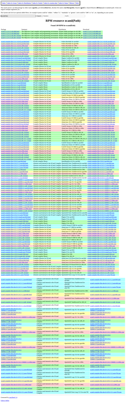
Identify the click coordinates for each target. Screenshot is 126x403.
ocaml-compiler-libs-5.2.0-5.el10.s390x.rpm (100, 101)
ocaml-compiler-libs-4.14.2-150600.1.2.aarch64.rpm (103, 204)
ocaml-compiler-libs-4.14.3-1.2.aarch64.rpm (100, 163)
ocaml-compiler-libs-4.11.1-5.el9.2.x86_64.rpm (101, 237)
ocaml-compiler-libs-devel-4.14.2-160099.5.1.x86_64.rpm (100, 321)
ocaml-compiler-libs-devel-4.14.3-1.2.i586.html (15, 291)
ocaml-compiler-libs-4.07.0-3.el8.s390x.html (14, 262)
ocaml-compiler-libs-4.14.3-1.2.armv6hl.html (14, 165)
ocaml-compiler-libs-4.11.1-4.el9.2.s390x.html (15, 246)
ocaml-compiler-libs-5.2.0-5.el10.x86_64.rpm (101, 105)
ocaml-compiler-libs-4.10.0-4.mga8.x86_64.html (15, 256)
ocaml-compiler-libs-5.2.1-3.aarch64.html (13, 83)
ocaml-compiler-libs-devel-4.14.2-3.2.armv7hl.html (16, 373)
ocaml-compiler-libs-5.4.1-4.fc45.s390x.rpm (100, 46)
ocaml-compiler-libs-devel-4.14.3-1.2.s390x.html (16, 298)
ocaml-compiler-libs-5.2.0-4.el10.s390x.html (14, 126)
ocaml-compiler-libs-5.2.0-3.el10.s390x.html (14, 151)
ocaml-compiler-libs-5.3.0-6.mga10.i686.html (14, 62)
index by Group (12, 3)
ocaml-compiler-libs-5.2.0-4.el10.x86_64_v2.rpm (102, 138)
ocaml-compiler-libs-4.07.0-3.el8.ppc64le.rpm (101, 260)
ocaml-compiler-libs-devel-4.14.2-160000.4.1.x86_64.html (11, 336)
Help (77, 3)
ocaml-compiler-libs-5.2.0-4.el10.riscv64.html (15, 124)
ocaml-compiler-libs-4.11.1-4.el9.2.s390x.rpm (101, 246)
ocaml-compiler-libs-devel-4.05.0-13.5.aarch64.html (16, 377)
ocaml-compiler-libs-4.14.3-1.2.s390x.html (14, 173)
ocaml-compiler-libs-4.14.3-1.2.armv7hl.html (14, 167)
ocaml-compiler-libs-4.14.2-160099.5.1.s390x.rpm (102, 184)
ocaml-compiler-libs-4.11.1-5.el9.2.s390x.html (15, 233)
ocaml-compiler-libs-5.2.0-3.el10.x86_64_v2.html (16, 159)
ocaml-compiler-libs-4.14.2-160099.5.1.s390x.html (16, 184)
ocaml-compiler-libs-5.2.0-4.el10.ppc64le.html (15, 118)
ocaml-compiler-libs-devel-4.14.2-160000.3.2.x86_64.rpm (100, 351)
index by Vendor (37, 3)
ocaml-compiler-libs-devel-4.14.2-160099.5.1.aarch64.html (11, 309)
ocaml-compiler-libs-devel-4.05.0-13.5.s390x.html (16, 384)
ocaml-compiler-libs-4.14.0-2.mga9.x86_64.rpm (101, 223)
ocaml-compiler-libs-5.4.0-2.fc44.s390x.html (14, 54)
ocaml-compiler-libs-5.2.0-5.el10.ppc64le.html (15, 95)
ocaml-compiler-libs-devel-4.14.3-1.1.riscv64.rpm (105, 306)
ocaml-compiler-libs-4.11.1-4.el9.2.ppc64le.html (15, 244)
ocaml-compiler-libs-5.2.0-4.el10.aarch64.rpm (101, 112)
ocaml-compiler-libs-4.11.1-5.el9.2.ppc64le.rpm (101, 229)
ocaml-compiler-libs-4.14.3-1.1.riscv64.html (14, 178)
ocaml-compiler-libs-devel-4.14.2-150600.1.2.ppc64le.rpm (100, 358)
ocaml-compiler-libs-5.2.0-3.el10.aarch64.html (15, 143)
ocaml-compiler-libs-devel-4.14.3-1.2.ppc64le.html (16, 294)
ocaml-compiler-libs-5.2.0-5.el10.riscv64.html (15, 99)
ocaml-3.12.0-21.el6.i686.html (10, 31)
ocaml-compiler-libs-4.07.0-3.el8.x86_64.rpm (101, 264)
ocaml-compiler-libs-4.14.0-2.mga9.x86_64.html (15, 223)
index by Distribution (24, 3)
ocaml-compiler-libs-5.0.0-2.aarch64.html (13, 161)
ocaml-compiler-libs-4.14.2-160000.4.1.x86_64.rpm (103, 194)
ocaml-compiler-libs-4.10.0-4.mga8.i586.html (14, 254)
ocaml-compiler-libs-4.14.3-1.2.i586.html (13, 169)
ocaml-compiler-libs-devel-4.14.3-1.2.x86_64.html (16, 302)
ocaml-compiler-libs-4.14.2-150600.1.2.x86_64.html (17, 211)
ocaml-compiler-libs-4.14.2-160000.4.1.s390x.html (16, 192)
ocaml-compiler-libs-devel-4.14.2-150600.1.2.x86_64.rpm (100, 366)
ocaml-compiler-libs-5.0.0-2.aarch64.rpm (99, 161)
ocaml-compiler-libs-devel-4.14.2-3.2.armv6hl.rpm (105, 369)
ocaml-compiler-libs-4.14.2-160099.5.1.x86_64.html (17, 186)
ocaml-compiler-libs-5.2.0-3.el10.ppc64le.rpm (101, 147)
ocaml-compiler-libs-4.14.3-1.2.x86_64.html (14, 176)
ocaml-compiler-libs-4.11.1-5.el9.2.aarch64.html (15, 225)
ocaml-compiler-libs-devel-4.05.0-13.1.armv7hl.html (17, 392)
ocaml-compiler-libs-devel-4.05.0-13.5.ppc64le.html (16, 381)
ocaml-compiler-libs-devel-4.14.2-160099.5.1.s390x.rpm (107, 317)
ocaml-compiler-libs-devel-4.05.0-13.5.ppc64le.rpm (105, 381)
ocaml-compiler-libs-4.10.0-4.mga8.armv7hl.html (16, 252)
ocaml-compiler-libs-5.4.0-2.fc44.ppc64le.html (15, 52)
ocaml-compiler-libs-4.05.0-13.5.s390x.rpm (100, 270)
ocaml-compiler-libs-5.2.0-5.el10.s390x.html (14, 101)
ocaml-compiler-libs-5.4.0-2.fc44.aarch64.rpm (101, 50)
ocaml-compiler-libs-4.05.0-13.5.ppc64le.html (15, 268)
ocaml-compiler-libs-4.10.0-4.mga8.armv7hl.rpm (102, 252)
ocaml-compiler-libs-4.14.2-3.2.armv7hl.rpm (100, 215)
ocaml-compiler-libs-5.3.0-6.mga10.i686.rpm (101, 62)
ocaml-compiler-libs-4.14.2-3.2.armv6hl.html (14, 213)
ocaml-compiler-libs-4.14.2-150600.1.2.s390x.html (16, 209)
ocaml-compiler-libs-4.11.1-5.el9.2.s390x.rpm (101, 233)
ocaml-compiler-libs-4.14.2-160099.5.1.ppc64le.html (17, 182)
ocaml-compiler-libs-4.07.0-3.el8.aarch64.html (15, 258)
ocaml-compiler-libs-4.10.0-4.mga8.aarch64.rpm (102, 250)
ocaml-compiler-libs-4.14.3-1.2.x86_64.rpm (100, 176)
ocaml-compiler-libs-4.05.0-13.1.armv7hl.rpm (101, 275)
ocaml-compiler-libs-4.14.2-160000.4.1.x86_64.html (17, 194)
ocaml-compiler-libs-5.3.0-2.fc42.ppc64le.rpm (101, 76)
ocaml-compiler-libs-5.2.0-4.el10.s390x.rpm (100, 126)
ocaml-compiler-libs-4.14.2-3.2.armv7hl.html (14, 215)
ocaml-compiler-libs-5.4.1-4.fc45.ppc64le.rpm (101, 43)
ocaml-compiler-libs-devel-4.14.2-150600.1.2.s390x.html (18, 362)
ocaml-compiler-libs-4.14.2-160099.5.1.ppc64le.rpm (103, 182)
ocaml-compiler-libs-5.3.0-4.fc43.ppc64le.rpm (101, 68)
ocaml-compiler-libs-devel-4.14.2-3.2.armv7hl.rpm (105, 373)
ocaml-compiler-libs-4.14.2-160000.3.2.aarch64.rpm (103, 196)
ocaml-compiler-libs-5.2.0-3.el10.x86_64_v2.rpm (102, 159)
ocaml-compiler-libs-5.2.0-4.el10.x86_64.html (15, 132)
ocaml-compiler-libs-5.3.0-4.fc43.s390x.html (14, 70)
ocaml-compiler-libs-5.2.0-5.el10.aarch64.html (15, 91)
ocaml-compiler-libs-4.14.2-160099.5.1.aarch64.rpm (103, 180)
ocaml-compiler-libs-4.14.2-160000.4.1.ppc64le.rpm (103, 190)
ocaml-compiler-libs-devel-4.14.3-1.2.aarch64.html (16, 279)
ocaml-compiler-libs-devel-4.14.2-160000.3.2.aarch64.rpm (100, 339)
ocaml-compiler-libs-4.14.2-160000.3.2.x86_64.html (17, 202)
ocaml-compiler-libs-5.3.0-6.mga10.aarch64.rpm (102, 58)
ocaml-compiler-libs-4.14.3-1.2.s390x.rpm (100, 173)
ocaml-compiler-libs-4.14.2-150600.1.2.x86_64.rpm (103, 211)
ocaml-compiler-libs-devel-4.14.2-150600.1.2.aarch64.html (11, 354)
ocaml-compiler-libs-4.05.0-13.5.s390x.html (14, 270)
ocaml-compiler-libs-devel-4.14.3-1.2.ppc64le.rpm (105, 294)
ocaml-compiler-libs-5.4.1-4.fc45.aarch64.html (15, 41)
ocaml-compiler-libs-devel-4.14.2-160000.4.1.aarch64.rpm (100, 324)
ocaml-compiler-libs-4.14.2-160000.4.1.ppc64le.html (17, 190)
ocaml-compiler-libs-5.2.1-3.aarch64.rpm (99, 83)
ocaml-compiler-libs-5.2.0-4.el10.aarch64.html (15, 112)
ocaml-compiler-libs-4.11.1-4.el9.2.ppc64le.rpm (101, 244)
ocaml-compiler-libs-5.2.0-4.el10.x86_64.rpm (101, 132)
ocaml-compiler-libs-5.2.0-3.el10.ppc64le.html (15, 147)
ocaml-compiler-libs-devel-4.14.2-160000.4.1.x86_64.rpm (100, 336)
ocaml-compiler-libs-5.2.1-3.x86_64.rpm (99, 87)
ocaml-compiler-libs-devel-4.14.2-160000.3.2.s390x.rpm (107, 347)
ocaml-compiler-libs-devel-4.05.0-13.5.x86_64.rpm (105, 388)
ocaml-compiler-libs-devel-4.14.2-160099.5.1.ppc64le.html (11, 313)
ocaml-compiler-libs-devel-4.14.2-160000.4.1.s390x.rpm (107, 332)
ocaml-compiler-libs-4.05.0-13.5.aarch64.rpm (101, 266)
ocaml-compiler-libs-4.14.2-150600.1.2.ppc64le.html (17, 207)
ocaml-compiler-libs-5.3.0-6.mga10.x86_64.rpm (101, 64)
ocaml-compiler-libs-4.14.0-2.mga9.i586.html (14, 221)
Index (4, 3)
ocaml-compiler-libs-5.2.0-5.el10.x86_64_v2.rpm (102, 110)
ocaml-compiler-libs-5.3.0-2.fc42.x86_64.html (15, 81)
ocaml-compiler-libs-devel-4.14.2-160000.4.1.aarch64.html (11, 324)
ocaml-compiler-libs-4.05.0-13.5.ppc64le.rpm (101, 268)
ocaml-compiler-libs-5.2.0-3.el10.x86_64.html (15, 155)
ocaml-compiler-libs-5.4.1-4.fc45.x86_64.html (15, 48)
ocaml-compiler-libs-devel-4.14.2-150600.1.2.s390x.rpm (107, 362)
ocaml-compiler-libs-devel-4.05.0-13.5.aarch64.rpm (105, 377)
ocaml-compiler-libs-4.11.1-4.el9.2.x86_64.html (15, 248)
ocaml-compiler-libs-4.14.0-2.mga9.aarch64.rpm (102, 217)
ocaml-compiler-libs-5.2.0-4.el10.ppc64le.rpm (101, 118)
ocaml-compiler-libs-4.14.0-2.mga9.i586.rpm (101, 221)
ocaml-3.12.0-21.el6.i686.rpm (92, 31)
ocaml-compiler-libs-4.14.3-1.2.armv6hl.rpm (100, 165)
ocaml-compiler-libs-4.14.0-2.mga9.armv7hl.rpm (102, 219)
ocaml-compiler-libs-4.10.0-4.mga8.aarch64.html (16, 250)
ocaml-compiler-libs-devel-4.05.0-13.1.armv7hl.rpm (105, 392)
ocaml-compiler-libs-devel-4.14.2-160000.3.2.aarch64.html (11, 339)
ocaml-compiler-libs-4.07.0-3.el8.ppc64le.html (15, 260)
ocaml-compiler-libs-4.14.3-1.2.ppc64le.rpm (100, 171)
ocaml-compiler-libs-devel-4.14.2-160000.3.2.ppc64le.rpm (100, 343)
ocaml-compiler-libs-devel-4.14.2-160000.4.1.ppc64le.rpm (100, 328)
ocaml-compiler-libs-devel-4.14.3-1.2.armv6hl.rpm (105, 283)
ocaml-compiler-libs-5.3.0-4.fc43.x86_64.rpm (101, 72)
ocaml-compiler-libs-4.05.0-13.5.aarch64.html (15, 266)
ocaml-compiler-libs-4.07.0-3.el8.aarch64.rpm (101, 258)
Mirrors (72, 3)
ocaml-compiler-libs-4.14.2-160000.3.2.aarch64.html (17, 196)
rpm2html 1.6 (13, 397)
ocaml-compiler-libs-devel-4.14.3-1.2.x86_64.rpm (105, 302)
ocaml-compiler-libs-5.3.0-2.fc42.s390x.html (14, 79)
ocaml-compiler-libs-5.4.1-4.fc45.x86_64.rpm (101, 48)
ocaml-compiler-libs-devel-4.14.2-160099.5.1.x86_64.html (11, 321)
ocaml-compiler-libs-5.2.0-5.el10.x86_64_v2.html (16, 110)
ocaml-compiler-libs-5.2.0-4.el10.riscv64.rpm (101, 124)
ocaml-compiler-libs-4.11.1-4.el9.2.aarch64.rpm (101, 242)
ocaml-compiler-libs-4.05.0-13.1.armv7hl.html (15, 275)
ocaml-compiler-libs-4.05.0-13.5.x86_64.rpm (101, 273)
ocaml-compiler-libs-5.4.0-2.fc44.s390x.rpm (100, 54)
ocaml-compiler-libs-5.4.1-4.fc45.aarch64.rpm (101, 41)
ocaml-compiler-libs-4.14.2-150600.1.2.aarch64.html (17, 204)
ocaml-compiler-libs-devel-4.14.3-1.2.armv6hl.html (16, 283)
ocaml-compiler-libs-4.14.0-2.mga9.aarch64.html (16, 217)
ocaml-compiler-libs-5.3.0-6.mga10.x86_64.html (15, 64)
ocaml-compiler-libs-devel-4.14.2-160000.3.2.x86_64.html (11, 351)
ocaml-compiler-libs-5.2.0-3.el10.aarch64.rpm (101, 143)
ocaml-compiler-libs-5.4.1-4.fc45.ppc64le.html (15, 43)
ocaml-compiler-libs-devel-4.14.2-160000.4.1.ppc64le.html (11, 328)
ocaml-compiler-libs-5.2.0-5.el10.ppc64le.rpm (101, 95)
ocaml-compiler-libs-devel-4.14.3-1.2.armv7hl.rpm (105, 287)
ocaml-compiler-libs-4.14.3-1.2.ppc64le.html (14, 171)
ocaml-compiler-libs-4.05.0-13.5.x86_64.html (14, 273)
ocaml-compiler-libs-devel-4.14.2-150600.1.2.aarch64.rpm (100, 354)
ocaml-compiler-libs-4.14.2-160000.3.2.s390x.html (16, 200)
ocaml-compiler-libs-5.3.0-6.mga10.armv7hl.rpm (102, 60)
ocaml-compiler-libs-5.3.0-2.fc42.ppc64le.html (15, 76)
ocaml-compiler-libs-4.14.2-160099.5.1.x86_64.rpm (103, 186)
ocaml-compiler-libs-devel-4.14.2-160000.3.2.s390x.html (18, 347)
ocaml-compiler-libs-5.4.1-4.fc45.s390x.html (14, 46)
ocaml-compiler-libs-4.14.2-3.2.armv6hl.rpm (100, 213)
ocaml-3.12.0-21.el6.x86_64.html (11, 35)
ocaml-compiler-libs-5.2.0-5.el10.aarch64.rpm (101, 91)
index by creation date (50, 3)
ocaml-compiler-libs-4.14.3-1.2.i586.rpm (99, 169)
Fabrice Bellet (5, 400)
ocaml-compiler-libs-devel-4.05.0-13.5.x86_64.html (16, 388)
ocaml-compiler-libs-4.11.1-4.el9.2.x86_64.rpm (101, 248)
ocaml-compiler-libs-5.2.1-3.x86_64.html (13, 87)
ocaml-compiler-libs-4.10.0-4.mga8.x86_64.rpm (101, 256)
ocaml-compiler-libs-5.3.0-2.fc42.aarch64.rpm (101, 74)
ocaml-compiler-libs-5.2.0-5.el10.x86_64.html (15, 105)
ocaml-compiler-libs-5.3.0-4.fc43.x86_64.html (15, 72)
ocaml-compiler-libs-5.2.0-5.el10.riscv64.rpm (101, 99)
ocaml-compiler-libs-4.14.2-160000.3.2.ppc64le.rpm (103, 198)
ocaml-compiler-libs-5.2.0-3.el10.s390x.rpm (100, 151)
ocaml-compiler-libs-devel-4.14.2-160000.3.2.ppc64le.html (11, 343)
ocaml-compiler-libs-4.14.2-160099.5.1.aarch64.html (17, 180)
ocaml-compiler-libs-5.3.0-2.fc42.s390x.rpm (100, 79)
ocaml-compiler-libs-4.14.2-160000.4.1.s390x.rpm (102, 192)
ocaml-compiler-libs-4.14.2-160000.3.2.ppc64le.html (17, 198)
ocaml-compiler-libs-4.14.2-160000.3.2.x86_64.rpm (103, 202)
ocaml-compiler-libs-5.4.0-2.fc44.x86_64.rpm (101, 56)
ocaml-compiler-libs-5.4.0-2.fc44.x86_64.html (15, 56)
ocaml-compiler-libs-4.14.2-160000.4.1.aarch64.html (17, 188)
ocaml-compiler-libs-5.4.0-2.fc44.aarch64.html (15, 50)
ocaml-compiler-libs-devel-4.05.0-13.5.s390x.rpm (105, 384)
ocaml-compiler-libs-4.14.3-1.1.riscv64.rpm (100, 178)
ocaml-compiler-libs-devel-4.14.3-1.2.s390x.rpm (104, 298)
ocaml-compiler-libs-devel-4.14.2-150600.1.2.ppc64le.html (11, 358)
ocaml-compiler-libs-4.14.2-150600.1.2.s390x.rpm (102, 209)
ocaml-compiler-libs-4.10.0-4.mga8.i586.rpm (101, 254)
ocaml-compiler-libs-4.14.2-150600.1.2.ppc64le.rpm (103, 207)
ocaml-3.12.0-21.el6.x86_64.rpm (93, 35)
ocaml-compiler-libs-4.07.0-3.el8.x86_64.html (15, 264)
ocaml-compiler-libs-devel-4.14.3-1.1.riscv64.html (16, 306)
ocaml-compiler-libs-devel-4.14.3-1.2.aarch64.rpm (105, 279)
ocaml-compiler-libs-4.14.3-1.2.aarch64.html (14, 163)
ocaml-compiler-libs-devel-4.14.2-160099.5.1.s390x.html (18, 317)
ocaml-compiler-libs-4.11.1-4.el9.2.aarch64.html (15, 242)
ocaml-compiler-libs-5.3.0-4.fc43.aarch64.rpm (101, 66)
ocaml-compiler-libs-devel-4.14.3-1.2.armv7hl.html (16, 287)
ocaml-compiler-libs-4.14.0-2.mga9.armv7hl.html (16, 219)
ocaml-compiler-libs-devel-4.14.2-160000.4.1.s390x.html (18, 332)
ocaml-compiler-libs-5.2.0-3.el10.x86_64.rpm (101, 155)
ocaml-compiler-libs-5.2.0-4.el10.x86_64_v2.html (16, 138)
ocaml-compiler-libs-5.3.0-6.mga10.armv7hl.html (16, 60)
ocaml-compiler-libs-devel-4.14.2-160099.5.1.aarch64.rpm (100, 309)
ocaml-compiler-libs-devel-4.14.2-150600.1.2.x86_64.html (11, 366)
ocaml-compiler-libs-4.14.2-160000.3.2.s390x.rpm (102, 200)
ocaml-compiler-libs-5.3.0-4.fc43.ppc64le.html (15, 68)
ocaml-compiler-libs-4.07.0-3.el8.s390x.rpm (100, 262)
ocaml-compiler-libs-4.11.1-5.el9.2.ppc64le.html (15, 229)
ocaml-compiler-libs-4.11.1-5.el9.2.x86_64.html (15, 237)
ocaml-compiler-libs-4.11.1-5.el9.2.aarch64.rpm (101, 225)
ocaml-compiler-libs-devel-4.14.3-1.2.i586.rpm (104, 291)
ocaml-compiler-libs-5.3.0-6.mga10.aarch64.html (16, 58)
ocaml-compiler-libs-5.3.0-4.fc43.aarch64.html (15, 66)
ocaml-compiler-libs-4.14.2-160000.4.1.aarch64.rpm (103, 188)
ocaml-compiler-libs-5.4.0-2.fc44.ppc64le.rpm (101, 52)
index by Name (63, 3)
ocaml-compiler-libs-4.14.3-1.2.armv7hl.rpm (100, 167)
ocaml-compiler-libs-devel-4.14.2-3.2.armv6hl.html (16, 369)
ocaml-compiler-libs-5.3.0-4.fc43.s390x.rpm (100, 70)
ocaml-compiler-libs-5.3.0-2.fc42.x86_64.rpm (101, 81)
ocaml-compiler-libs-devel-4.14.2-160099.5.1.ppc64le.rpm (100, 313)
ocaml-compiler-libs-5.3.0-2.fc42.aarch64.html (15, 74)
